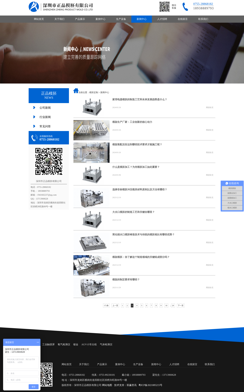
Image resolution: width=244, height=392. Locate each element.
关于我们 (59, 19)
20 (173, 305)
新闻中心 (142, 19)
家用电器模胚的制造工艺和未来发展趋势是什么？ (139, 99)
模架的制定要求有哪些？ (126, 279)
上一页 (115, 305)
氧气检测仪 (64, 344)
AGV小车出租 (89, 344)
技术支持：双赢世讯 (125, 385)
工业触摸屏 (48, 344)
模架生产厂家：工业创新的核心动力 (132, 122)
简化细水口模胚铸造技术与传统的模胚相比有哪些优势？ (143, 234)
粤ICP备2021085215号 (150, 385)
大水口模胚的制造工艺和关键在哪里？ (133, 212)
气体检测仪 (106, 344)
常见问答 (45, 126)
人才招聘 (162, 19)
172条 (106, 305)
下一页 (180, 305)
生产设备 (121, 19)
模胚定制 (93, 92)
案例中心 (101, 19)
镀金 (75, 344)
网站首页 (39, 19)
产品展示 (80, 19)
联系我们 (203, 19)
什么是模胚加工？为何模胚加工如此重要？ (136, 167)
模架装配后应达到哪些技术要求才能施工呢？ (137, 144)
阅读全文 (210, 107)
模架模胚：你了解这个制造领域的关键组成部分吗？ (141, 257)
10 (166, 305)
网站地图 (107, 385)
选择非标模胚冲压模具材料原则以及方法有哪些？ (139, 189)
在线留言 (183, 19)
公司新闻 (45, 107)
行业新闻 (45, 117)
